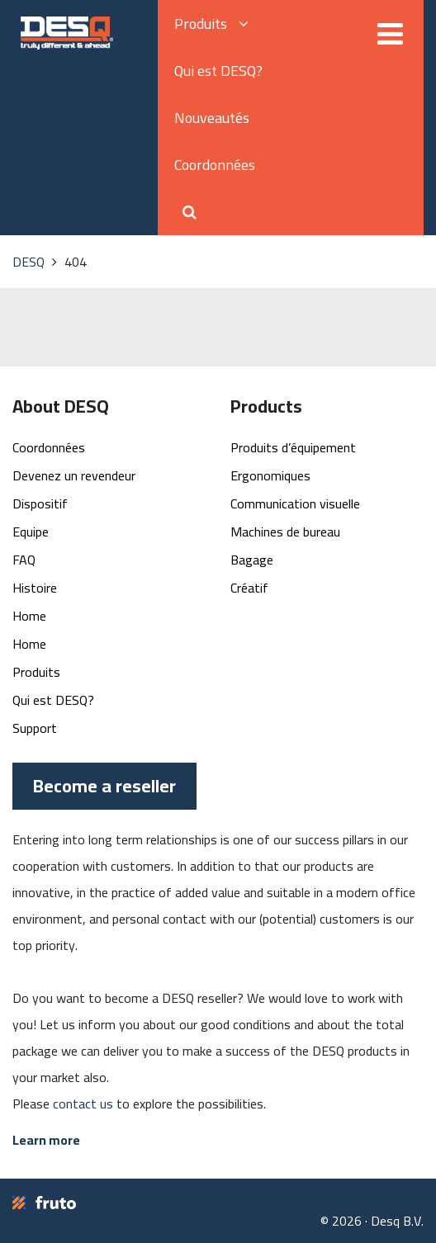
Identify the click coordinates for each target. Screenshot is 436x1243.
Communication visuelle (295, 503)
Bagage (251, 559)
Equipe (30, 531)
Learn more (46, 1139)
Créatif (249, 587)
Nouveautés (211, 117)
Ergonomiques (270, 475)
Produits (211, 23)
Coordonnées (214, 164)
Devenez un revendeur (73, 475)
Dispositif (40, 503)
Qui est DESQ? (218, 70)
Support (34, 728)
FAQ (24, 559)
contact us (83, 1103)
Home (29, 615)
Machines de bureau (285, 531)
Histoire (34, 587)
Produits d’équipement (293, 447)
